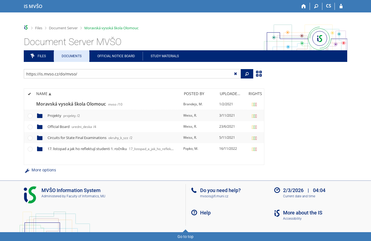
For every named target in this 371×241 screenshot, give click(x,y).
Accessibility (292, 219)
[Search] (316, 6)
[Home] (303, 6)
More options (40, 169)
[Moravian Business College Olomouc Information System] (33, 6)
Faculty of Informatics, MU (86, 196)
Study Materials (165, 56)
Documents (72, 56)
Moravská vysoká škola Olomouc (111, 27)
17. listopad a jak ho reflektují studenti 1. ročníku (129, 148)
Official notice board (116, 56)
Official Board (72, 126)
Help (205, 213)
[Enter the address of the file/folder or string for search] (132, 73)
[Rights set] (254, 104)
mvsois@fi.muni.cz (214, 196)
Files (38, 27)
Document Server (63, 27)
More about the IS (302, 213)
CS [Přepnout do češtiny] (328, 6)
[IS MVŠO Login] (341, 6)
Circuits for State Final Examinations (90, 137)
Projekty (64, 115)
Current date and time (299, 196)
